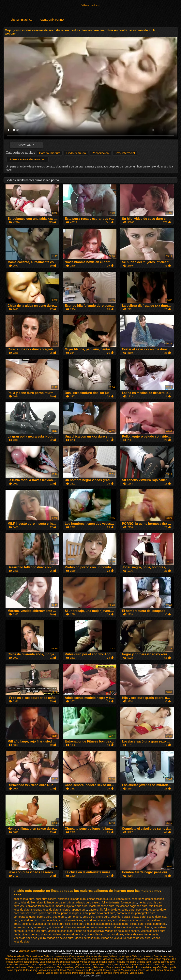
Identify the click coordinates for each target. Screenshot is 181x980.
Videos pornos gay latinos (42, 967)
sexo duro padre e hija (97, 920)
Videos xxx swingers (120, 956)
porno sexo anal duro (102, 913)
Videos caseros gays (164, 961)
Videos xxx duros (90, 5)
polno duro (127, 909)
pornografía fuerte (25, 916)
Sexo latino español (159, 959)
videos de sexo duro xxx (37, 934)
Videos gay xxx (104, 973)
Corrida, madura (49, 153)
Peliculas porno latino (137, 959)
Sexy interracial (125, 153)
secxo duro (138, 916)
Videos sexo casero (102, 964)
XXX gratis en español (39, 959)
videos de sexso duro (60, 938)
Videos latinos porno (125, 964)
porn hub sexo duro (26, 913)
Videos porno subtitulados (52, 970)
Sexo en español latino (26, 961)
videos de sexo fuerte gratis (141, 934)
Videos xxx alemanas (97, 956)
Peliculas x (99, 967)
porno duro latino (49, 913)
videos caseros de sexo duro (27, 159)
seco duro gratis (120, 916)
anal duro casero (46, 899)
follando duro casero (87, 902)
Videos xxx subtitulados (150, 970)
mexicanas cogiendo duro (131, 906)
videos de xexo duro (113, 938)
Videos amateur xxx (77, 970)
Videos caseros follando (58, 973)
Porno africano (120, 973)
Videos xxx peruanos (18, 964)
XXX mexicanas (34, 956)
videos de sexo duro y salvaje (105, 934)
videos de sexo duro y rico (69, 934)
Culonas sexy (30, 970)
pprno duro (74, 916)
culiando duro (121, 899)
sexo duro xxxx (61, 923)
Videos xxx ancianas (113, 959)
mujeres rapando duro (73, 909)
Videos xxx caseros (142, 956)
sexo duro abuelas (45, 920)
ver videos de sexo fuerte (136, 927)
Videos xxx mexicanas (56, 956)
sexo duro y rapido (83, 923)
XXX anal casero (83, 967)
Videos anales (77, 956)
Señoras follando (16, 956)
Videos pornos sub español (151, 964)
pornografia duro (145, 913)
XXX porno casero (62, 959)
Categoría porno (52, 20)
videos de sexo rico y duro (30, 938)
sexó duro (27, 920)
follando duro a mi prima (59, 902)
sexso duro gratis (155, 923)
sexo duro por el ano (125, 920)
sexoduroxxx (104, 923)
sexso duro (136, 923)
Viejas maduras (83, 964)
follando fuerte (110, 902)
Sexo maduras (47, 961)
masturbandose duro (101, 906)
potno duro (59, 916)
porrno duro (44, 916)
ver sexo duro (80, 927)
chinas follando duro (99, 899)
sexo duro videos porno (36, 923)
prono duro (102, 916)
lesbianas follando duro (39, 906)
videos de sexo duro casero (122, 930)
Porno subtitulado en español (104, 970)
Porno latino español (83, 973)
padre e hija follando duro (104, 909)
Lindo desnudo (76, 153)
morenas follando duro (45, 909)
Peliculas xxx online (126, 961)
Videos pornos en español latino (97, 961)
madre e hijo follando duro (71, 906)
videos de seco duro (60, 930)
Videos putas (136, 973)
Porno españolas (40, 964)
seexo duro (154, 916)
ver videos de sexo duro (105, 927)
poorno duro (143, 909)
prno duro (88, 916)
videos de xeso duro (87, 938)
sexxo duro (40, 927)
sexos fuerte (120, 923)
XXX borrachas (65, 967)
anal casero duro (24, 899)
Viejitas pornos (129, 970)
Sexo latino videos (163, 956)
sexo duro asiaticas (70, 920)
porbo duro (159, 909)
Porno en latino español (148, 967)
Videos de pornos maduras (87, 959)
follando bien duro (32, 902)
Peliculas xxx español (67, 961)
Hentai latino (145, 961)
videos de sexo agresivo (89, 930)
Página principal (21, 20)
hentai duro (145, 902)
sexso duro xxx (23, 927)
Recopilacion (100, 153)
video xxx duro (37, 930)
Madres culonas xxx (15, 959)
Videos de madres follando (120, 967)
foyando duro (129, 902)
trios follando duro (59, 927)
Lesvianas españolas (62, 964)
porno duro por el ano (74, 913)
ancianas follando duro (72, 899)
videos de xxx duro (138, 938)
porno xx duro (125, 913)
